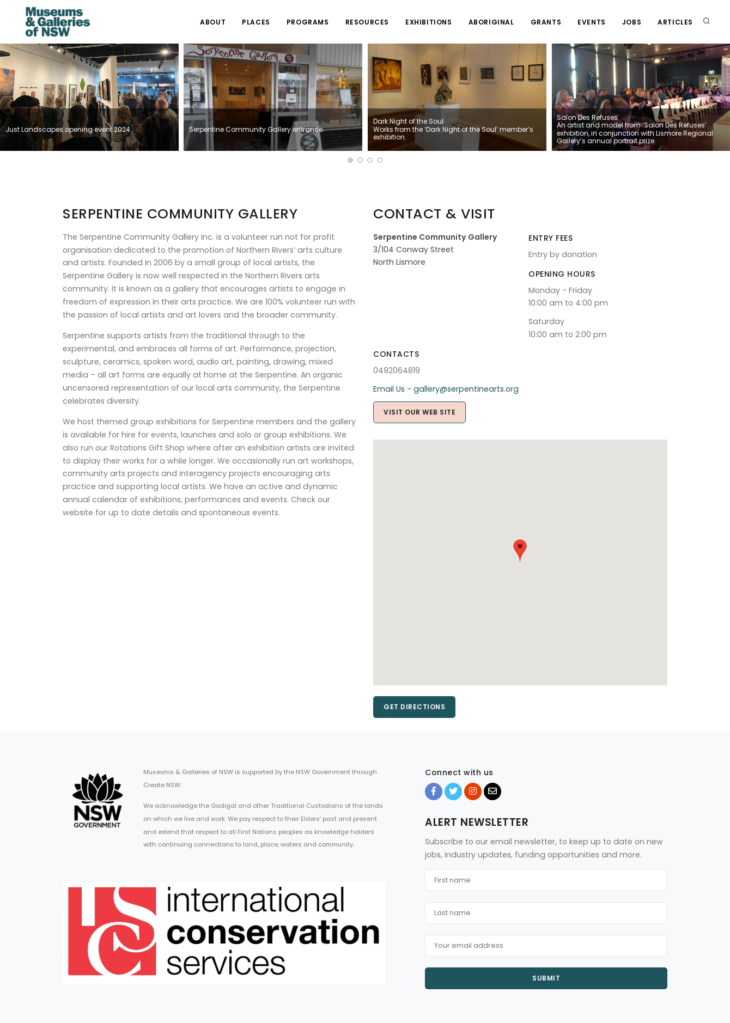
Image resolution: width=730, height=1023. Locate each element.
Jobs (631, 22)
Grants (546, 22)
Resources (367, 22)
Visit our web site (419, 412)
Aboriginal (491, 22)
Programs (308, 22)
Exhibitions (428, 22)
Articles (675, 22)
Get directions (414, 706)
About (213, 22)
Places (256, 22)
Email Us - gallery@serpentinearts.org (446, 388)
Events (591, 22)
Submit (546, 978)
